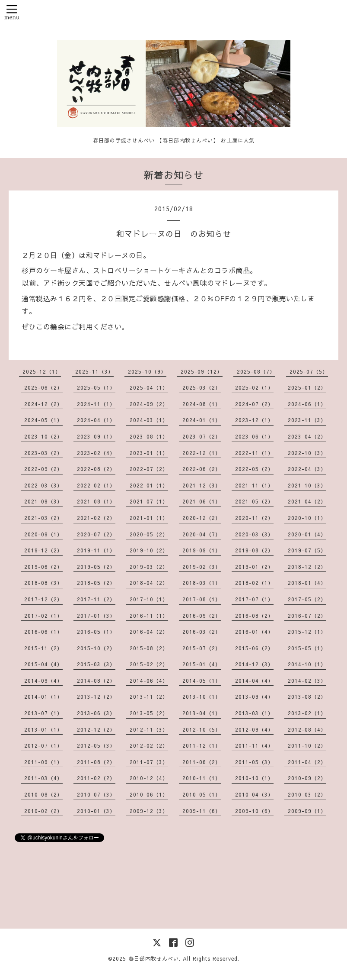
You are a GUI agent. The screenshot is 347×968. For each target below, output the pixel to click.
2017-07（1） (254, 599)
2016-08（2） (254, 615)
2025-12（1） (41, 371)
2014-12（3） (254, 664)
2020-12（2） (201, 517)
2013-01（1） (43, 729)
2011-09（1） (43, 761)
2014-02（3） (307, 680)
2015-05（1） (307, 648)
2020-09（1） (43, 534)
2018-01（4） (307, 582)
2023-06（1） (254, 436)
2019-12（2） (43, 550)
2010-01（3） (96, 810)
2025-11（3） (94, 371)
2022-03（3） (43, 485)
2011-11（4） (254, 745)
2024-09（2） (149, 403)
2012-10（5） (201, 729)
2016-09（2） (201, 615)
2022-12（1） (201, 452)
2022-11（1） (254, 452)
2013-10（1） (201, 696)
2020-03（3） (254, 534)
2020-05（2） (149, 534)
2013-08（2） (307, 696)
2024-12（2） (43, 403)
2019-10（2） (149, 550)
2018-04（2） (149, 582)
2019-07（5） (307, 550)
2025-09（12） (202, 371)
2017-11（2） (96, 599)
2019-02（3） (201, 566)
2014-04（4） (254, 680)
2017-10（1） (149, 599)
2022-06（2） (201, 468)
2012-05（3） (96, 745)
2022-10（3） (307, 452)
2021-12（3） (201, 485)
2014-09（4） (43, 680)
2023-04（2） (307, 436)
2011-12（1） (201, 745)
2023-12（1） (254, 419)
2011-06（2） (201, 761)
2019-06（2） (43, 566)
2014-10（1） (307, 664)
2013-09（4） (254, 696)
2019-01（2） (254, 566)
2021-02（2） (96, 517)
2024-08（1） (201, 403)
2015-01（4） (201, 664)
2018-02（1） (254, 582)
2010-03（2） (307, 794)
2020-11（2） (254, 517)
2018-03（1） (201, 582)
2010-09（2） (307, 777)
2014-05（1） (201, 680)
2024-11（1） (96, 403)
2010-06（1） (149, 794)
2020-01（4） (307, 534)
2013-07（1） (43, 713)
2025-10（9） (147, 371)
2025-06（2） (43, 387)
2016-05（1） (96, 631)
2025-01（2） (307, 387)
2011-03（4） (43, 777)
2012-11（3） (149, 729)
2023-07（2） (201, 436)
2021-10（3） (307, 485)
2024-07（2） (254, 403)
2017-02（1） (43, 615)
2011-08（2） (96, 761)
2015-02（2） (149, 664)
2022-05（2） (254, 468)
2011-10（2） (307, 745)
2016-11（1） (149, 615)
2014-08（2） (96, 680)
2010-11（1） (201, 777)
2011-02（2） (96, 777)
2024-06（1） (307, 403)
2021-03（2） (43, 517)
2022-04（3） (307, 468)
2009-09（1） (307, 810)
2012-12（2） (96, 729)
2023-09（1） (96, 436)
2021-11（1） (254, 485)
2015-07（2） (201, 648)
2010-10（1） (254, 777)
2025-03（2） (201, 387)
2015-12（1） (307, 631)
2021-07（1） (149, 501)
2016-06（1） (43, 631)
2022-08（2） (96, 468)
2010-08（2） (43, 794)
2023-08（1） (149, 436)
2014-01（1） (43, 696)
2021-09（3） (43, 501)
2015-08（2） (149, 648)
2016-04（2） (149, 631)
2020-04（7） (201, 534)
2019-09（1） (201, 550)
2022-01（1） (149, 485)
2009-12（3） (149, 810)
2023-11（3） (307, 419)
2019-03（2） (149, 566)
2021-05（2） (254, 501)
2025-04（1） (149, 387)
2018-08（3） (43, 582)
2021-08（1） (96, 501)
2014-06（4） (149, 680)
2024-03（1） (149, 419)
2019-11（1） (96, 550)
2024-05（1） (43, 419)
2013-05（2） (149, 713)
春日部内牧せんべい (153, 958)
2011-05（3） (254, 761)
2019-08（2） (254, 550)
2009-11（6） (201, 810)
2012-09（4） (254, 729)
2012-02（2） (149, 745)
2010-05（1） (201, 794)
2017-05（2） (307, 599)
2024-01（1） (201, 419)
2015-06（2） (254, 648)
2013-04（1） (201, 713)
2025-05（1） (96, 387)
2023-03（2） (43, 452)
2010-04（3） (254, 794)
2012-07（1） (43, 745)
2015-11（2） (43, 648)
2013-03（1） (254, 713)
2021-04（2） (307, 501)
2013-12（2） (96, 696)
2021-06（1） (201, 501)
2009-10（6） (254, 810)
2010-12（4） (149, 777)
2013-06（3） (96, 713)
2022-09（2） (43, 468)
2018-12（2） (307, 566)
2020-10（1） (307, 517)
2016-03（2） (201, 631)
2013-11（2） (149, 696)
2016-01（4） (254, 631)
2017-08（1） (201, 599)
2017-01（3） (96, 615)
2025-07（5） (309, 371)
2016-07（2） (307, 615)
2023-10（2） (43, 436)
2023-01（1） (149, 452)
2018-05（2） (96, 582)
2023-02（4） (96, 452)
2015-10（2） (96, 648)
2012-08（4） (307, 729)
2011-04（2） (307, 761)
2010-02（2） (43, 810)
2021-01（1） (149, 517)
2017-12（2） (43, 599)
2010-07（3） (96, 794)
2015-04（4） (43, 664)
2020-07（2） (96, 534)
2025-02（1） (254, 387)
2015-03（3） (96, 664)
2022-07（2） (149, 468)
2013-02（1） (307, 713)
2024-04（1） (96, 419)
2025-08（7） (256, 371)
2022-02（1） (96, 485)
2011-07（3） (149, 761)
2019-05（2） (96, 566)
